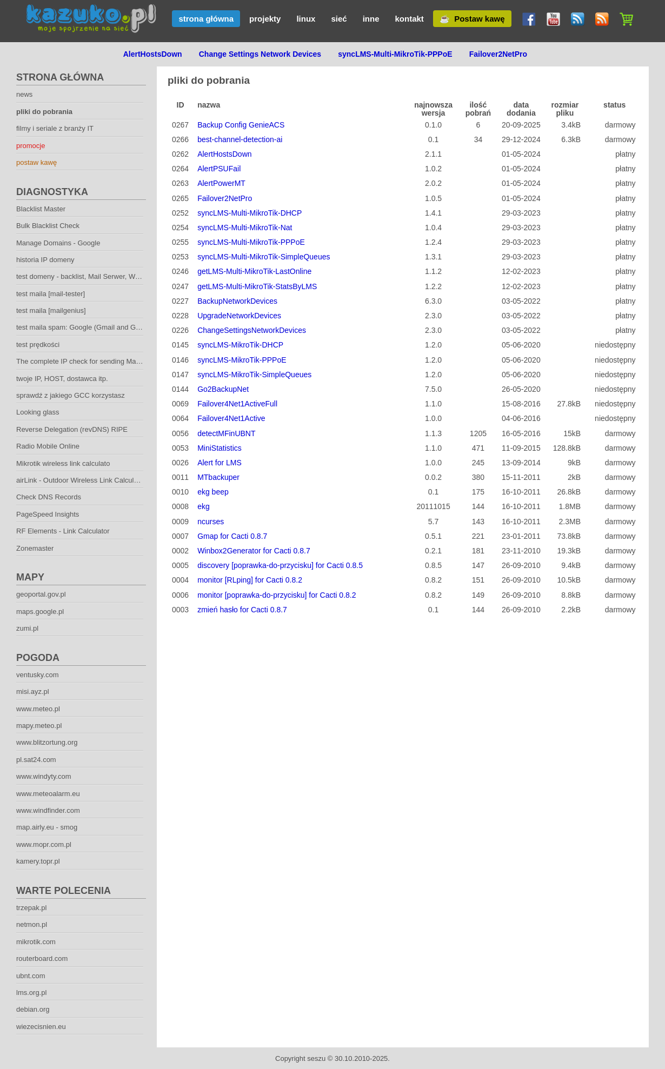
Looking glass (37, 412)
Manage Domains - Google (58, 243)
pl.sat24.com (36, 760)
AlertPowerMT (221, 183)
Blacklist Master (40, 209)
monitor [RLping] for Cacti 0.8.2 (249, 580)
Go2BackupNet (223, 389)
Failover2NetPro (224, 198)
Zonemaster (35, 548)
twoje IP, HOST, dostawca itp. (62, 379)
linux (305, 18)
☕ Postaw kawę (472, 18)
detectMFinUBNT (226, 433)
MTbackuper (218, 477)
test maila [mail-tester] (50, 294)
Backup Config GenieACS (240, 125)
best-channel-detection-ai (239, 139)
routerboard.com (42, 958)
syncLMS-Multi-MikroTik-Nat (244, 227)
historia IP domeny (45, 260)
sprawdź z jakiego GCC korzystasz (70, 395)
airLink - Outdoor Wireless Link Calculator (81, 480)
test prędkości (37, 344)
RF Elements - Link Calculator (63, 531)
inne (371, 18)
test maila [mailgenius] (51, 310)
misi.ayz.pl (32, 691)
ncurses (210, 521)
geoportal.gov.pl (41, 594)
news (24, 94)
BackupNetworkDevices (237, 301)
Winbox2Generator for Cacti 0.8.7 (253, 550)
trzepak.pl (31, 908)
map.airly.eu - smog (46, 827)
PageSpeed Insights (47, 514)
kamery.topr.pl (38, 861)
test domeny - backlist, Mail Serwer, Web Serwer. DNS (100, 276)
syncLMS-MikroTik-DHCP (240, 344)
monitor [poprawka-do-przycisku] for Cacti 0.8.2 (276, 595)
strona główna (206, 18)
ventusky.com (37, 675)
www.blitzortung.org (46, 742)
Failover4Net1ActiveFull (237, 403)
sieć (339, 18)
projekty (265, 18)
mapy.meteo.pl (39, 725)
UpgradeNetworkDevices (239, 315)
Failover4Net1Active (231, 418)
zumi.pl (27, 628)
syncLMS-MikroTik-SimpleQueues (254, 374)
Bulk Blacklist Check (47, 226)
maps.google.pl (40, 611)
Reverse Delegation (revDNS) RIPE (72, 429)
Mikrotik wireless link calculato (63, 463)
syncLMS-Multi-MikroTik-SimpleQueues (263, 256)
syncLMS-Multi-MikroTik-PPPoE (251, 242)
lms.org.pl (31, 992)
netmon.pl (31, 924)
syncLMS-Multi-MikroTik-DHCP (249, 213)
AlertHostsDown (224, 154)
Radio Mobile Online (47, 446)
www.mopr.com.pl (43, 844)
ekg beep (213, 491)
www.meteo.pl (38, 709)
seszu (316, 1058)
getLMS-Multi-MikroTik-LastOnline (254, 271)
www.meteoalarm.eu (48, 794)
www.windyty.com (43, 776)
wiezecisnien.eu (41, 1027)
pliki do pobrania (44, 112)
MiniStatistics (219, 448)
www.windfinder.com (48, 810)
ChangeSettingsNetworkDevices (251, 330)
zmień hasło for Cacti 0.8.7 (242, 609)
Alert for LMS (219, 462)
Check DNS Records (48, 497)
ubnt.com (30, 976)
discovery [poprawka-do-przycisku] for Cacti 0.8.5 (280, 565)
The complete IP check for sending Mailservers (89, 361)
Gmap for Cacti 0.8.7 (232, 536)
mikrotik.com (36, 942)
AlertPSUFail (219, 168)
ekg (203, 506)
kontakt (409, 18)
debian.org (32, 1009)
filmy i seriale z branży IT (55, 128)
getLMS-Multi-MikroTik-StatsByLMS (257, 286)
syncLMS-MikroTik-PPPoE (241, 360)
